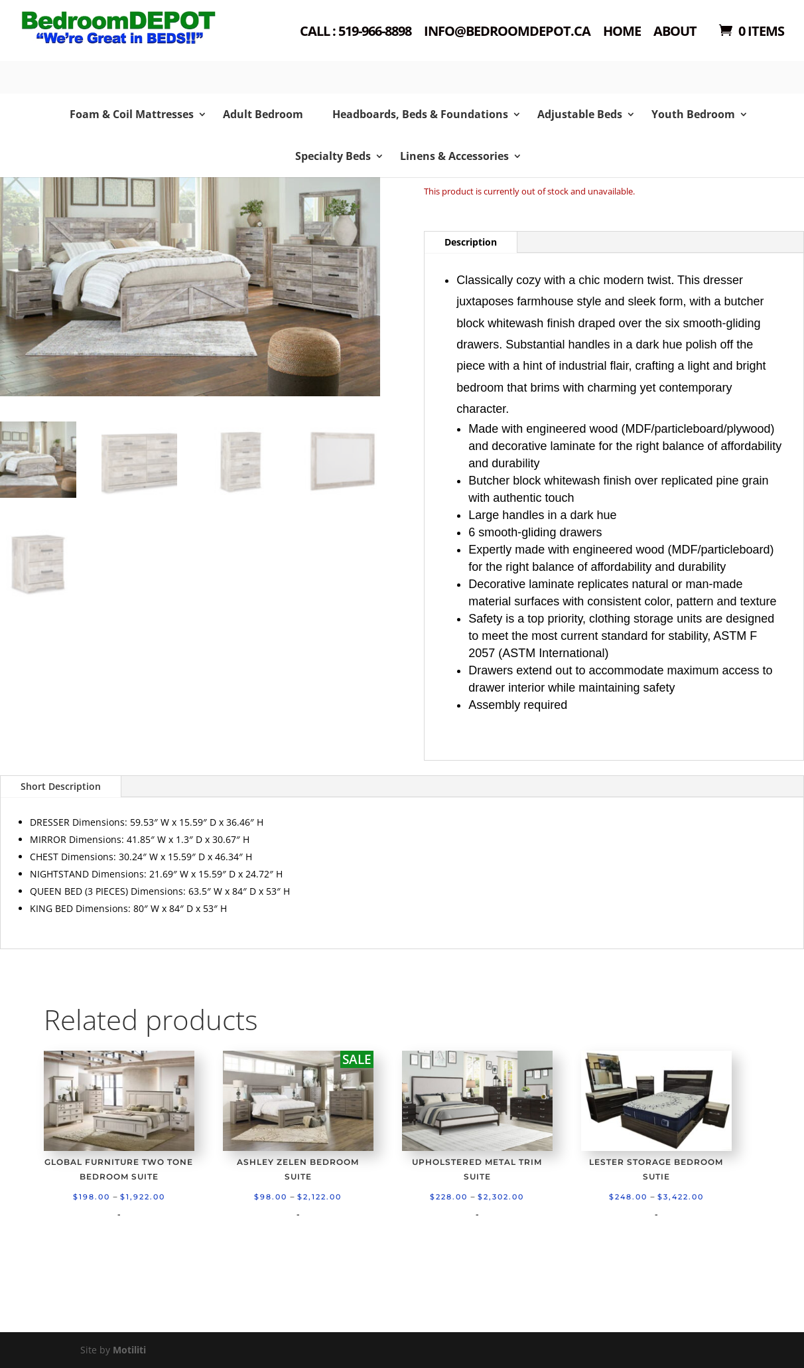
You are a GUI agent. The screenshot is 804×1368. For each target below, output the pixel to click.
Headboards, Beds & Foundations (420, 114)
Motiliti (129, 1349)
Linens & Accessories (454, 156)
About (675, 32)
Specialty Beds (333, 156)
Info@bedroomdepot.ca (507, 32)
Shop (104, 47)
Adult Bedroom (263, 114)
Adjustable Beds (579, 114)
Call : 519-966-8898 (355, 32)
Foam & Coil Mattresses (132, 114)
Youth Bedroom (693, 114)
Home (622, 32)
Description (470, 242)
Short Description (61, 786)
